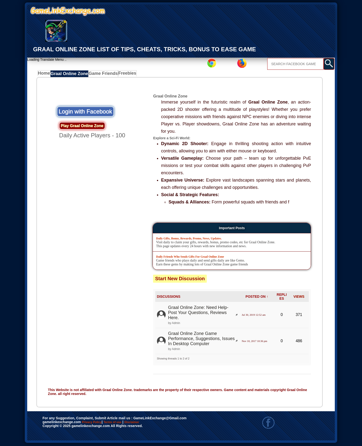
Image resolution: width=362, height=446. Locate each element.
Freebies (125, 75)
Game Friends (101, 75)
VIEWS (298, 297)
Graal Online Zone (70, 75)
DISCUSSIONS (168, 297)
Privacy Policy (97, 423)
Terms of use (126, 423)
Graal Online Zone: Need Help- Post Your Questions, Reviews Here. (198, 313)
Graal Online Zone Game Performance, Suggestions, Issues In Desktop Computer (201, 339)
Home (45, 75)
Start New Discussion (180, 279)
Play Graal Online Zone (82, 126)
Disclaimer (154, 423)
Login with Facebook (85, 112)
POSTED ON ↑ (257, 297)
